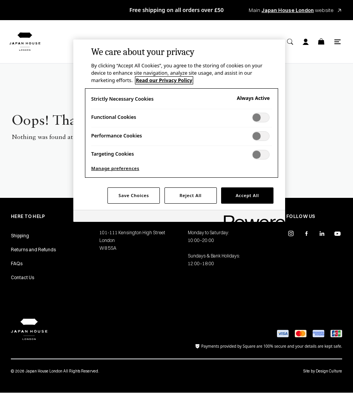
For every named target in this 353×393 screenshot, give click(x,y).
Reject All (191, 195)
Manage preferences (115, 168)
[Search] (290, 42)
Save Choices (134, 195)
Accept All (247, 195)
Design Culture (329, 371)
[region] (179, 130)
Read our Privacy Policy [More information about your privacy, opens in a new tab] (164, 80)
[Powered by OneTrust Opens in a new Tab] (251, 217)
